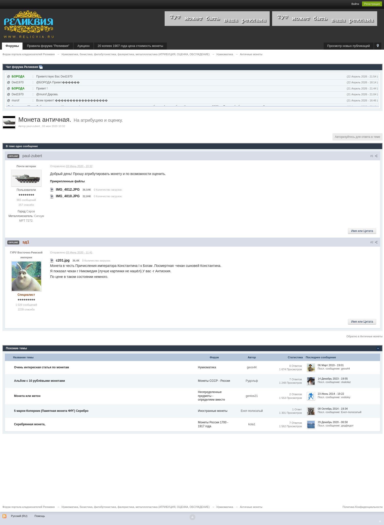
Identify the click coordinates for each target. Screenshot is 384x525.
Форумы (12, 46)
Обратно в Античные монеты (364, 336)
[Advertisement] (149, 468)
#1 (374, 155)
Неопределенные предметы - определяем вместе (211, 395)
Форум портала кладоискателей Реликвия (28, 506)
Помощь (39, 515)
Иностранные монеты (212, 411)
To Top (380, 521)
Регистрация (372, 3)
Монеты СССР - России (214, 381)
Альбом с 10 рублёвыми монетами (39, 381)
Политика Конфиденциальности (363, 506)
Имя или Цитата (362, 231)
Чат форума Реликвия (22, 67)
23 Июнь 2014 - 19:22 (331, 393)
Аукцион (83, 46)
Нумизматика (207, 367)
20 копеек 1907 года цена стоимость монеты (130, 46)
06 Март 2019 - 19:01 (331, 365)
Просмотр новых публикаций (348, 46)
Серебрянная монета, (29, 424)
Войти (355, 3)
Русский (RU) (19, 515)
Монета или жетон (27, 396)
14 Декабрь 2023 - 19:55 (333, 378)
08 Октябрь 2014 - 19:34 (333, 408)
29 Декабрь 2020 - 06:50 (333, 422)
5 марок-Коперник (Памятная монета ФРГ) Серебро (51, 411)
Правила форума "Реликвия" (48, 46)
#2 (374, 242)
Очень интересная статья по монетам (41, 367)
